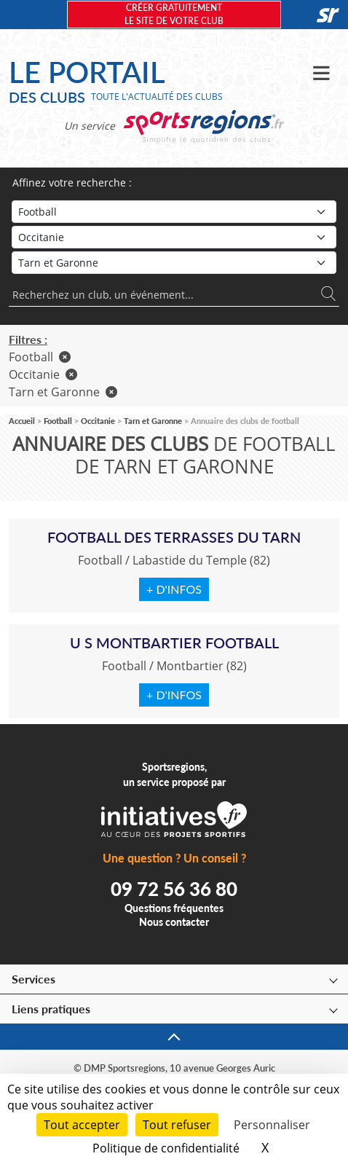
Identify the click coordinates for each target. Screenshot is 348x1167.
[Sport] (174, 211)
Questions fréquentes (174, 908)
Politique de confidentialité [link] (166, 1148)
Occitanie (43, 374)
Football (40, 357)
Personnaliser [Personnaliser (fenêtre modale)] (272, 1125)
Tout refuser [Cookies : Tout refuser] (177, 1125)
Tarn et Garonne (63, 392)
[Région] (174, 237)
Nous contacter (174, 922)
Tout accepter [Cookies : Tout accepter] (82, 1125)
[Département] (174, 262)
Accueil (22, 420)
